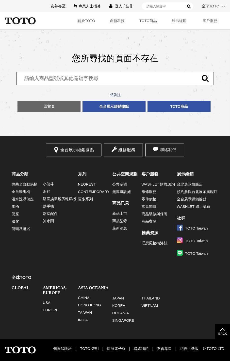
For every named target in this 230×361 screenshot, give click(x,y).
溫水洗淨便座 (23, 199)
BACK (222, 334)
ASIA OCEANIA (93, 287)
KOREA (118, 305)
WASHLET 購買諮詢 (158, 184)
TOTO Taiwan (192, 228)
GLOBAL (21, 287)
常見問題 (149, 206)
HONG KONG (89, 305)
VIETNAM (150, 305)
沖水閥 (48, 221)
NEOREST (87, 184)
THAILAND (151, 298)
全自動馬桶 (21, 192)
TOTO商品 (148, 21)
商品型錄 (119, 221)
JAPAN (118, 298)
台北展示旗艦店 (190, 184)
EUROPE (50, 310)
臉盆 (15, 221)
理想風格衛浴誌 (154, 243)
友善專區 (58, 6)
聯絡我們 (168, 150)
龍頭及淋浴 (21, 229)
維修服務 (126, 150)
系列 (82, 174)
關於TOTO (86, 21)
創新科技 (117, 21)
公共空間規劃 (124, 174)
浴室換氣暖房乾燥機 (59, 199)
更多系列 (85, 199)
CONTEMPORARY (94, 192)
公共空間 (119, 184)
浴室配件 (50, 214)
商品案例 (149, 221)
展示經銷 (179, 21)
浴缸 (46, 191)
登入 (118, 6)
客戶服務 (210, 21)
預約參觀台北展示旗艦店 (197, 192)
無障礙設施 (121, 192)
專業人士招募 (90, 6)
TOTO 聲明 (89, 348)
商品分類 (20, 174)
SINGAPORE (123, 320)
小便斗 (48, 184)
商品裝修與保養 (154, 214)
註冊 (129, 6)
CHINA (84, 298)
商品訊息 (120, 203)
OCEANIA (120, 313)
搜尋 (189, 6)
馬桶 (15, 206)
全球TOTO (210, 6)
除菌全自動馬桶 (24, 184)
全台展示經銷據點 (114, 106)
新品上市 (119, 213)
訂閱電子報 (116, 348)
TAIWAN (85, 312)
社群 (181, 218)
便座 (15, 214)
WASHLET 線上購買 (193, 206)
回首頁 (49, 106)
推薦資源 (150, 233)
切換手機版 (189, 348)
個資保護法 (62, 348)
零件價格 (149, 199)
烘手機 (48, 206)
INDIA (83, 320)
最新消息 (119, 228)
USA (46, 302)
